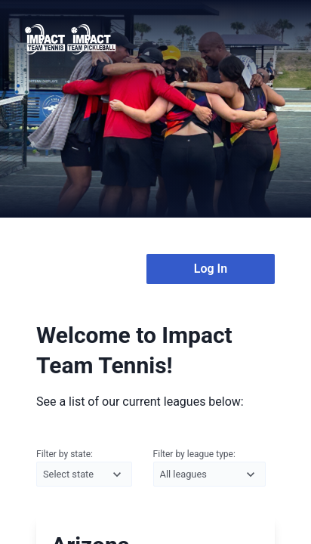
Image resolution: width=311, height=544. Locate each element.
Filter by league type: (209, 468)
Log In (210, 268)
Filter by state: (84, 468)
